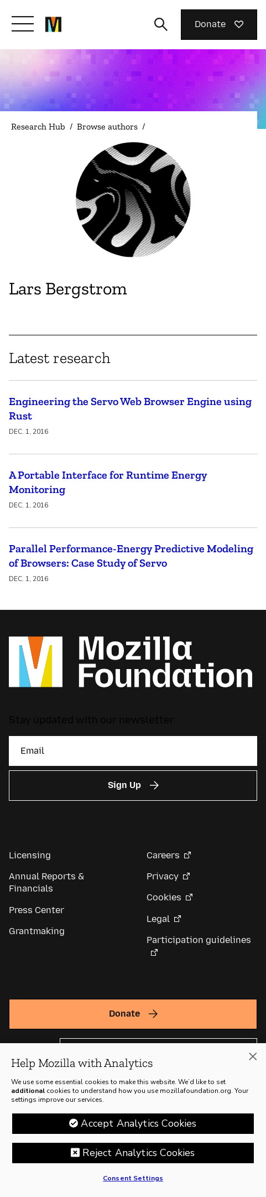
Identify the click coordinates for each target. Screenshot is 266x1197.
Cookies (164, 897)
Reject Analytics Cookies (138, 1152)
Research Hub (38, 126)
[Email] (133, 751)
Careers (163, 855)
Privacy (163, 876)
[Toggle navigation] (22, 24)
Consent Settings (133, 1178)
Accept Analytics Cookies (138, 1123)
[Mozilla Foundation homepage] (53, 24)
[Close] (252, 1056)
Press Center (36, 910)
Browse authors (107, 126)
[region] (133, 1120)
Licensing (30, 855)
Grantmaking (37, 931)
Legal (158, 919)
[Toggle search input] (161, 24)
